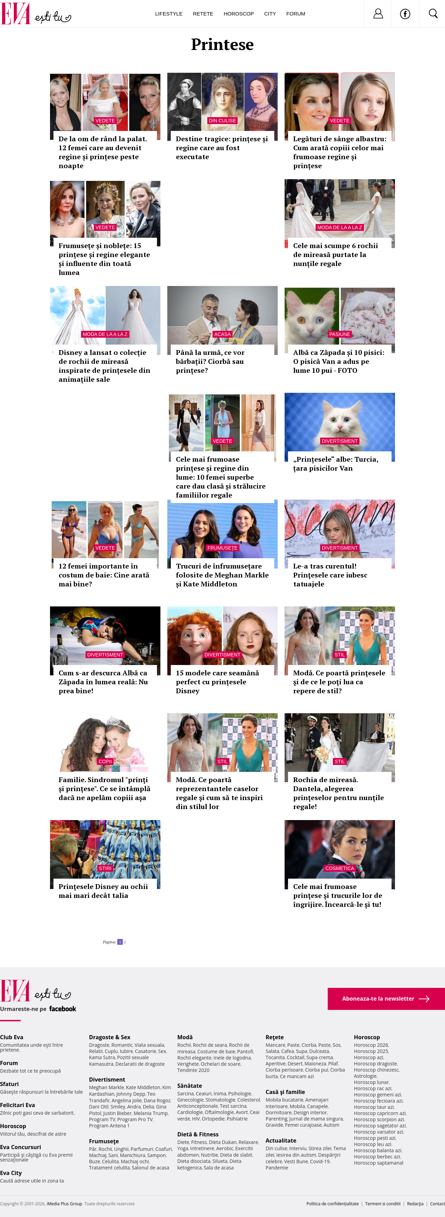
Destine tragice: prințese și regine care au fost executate (222, 147)
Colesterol (248, 1099)
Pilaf (333, 1063)
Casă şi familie (285, 1092)
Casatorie (145, 1051)
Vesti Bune (296, 1161)
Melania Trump (151, 1113)
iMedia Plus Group (64, 1204)
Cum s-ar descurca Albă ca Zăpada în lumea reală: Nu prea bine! (103, 681)
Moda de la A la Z (339, 227)
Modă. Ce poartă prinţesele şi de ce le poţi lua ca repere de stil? (339, 681)
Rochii (105, 1149)
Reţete (275, 1037)
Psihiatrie (237, 1118)
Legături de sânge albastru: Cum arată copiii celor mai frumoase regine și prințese (339, 152)
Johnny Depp (130, 1094)
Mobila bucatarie (285, 1099)
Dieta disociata (193, 1161)
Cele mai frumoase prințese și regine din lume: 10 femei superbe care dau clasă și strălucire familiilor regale (221, 477)
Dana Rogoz (157, 1100)
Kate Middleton (143, 1087)
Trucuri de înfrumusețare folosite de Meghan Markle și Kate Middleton (222, 575)
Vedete (105, 120)
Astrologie (365, 1076)
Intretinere (202, 1148)
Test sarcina (233, 1106)
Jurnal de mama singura (316, 1118)
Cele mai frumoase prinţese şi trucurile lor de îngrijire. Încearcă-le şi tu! (337, 895)
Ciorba (308, 1045)
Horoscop (239, 14)
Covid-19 (320, 1161)
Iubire (126, 1051)
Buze (94, 1161)
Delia (148, 1106)
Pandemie (277, 1167)
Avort (242, 1112)
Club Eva (11, 1037)
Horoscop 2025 (371, 1051)
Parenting (276, 1118)
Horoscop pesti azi (374, 1138)
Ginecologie (190, 1099)
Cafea (287, 1051)
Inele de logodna (232, 1057)
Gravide (274, 1125)
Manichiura (132, 1155)
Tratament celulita (109, 1167)
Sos (336, 1045)
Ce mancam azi (297, 1076)
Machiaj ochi (135, 1161)
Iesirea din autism (296, 1155)
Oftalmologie (219, 1112)
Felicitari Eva (17, 1105)
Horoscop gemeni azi (377, 1094)
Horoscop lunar (371, 1082)
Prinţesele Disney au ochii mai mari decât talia (103, 891)
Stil (340, 654)
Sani (113, 1155)
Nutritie (209, 1155)
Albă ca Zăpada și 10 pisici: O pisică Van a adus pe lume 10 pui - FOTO (338, 361)
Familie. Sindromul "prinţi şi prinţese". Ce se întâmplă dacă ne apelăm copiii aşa (104, 788)
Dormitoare (279, 1112)
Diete (183, 1142)
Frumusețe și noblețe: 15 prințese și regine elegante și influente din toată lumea (104, 259)
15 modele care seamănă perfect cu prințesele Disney (217, 681)
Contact (437, 1204)
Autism (331, 1125)
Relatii (96, 1051)
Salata (272, 1051)
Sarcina (185, 1093)
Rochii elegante (194, 1057)
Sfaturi (9, 1084)
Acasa (222, 334)
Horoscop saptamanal (378, 1162)
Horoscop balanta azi (377, 1150)
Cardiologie (190, 1112)
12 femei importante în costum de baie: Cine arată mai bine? (104, 575)
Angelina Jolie (127, 1100)
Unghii (121, 1149)
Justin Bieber (117, 1113)
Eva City (11, 1173)
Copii (105, 761)
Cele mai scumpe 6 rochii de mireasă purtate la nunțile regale (335, 254)
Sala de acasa (219, 1167)
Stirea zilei (319, 1148)
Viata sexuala (149, 1045)
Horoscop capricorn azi (380, 1113)
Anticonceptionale (197, 1106)
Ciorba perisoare (284, 1069)
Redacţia (415, 1204)
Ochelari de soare (220, 1064)
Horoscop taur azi (374, 1107)
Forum (295, 14)
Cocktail (295, 1057)
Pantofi (245, 1051)
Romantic (122, 1045)
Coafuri (163, 1149)
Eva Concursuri (20, 1147)
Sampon (156, 1155)
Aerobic (225, 1148)
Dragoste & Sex (109, 1037)
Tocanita (275, 1057)
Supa (301, 1051)
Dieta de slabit (236, 1155)
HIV (196, 1118)
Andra (134, 1106)
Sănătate (189, 1086)
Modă (185, 1037)
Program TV (102, 1119)
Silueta (220, 1161)
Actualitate (281, 1140)
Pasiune (339, 334)
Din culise (222, 120)
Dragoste (99, 1045)
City (270, 14)
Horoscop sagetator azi (380, 1125)
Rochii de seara (210, 1045)
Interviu (298, 1148)
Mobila (297, 1106)
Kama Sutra (102, 1057)
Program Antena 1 (109, 1125)
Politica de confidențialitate (333, 1204)
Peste (324, 1045)
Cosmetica (339, 868)
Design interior (310, 1112)
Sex (162, 1051)
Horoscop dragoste (375, 1063)
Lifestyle (168, 14)
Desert (295, 1063)
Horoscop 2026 (371, 1045)
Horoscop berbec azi (377, 1156)
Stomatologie (220, 1099)
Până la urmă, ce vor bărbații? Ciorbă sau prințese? (210, 361)
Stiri (105, 868)
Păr (93, 1149)
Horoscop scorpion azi (379, 1119)
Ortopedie (213, 1118)
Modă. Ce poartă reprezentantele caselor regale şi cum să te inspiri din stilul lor (219, 793)
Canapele (317, 1106)
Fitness (199, 1142)
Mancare (275, 1045)
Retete (203, 14)
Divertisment (340, 441)
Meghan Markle (106, 1087)
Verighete (188, 1064)
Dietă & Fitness (198, 1134)
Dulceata (319, 1051)
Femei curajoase (303, 1125)
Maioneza (315, 1063)
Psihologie (239, 1093)
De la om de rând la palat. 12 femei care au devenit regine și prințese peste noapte (103, 152)
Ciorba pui (316, 1069)
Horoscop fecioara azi (378, 1100)
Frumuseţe (222, 548)
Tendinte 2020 (193, 1070)
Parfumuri (142, 1149)
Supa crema (319, 1057)
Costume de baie (216, 1051)
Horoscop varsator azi (378, 1131)
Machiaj (98, 1155)
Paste (293, 1045)
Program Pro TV (135, 1119)
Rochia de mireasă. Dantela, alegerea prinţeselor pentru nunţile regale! (338, 793)
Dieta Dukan (222, 1142)
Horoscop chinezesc (376, 1069)
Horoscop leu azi (372, 1144)
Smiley (117, 1106)
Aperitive (276, 1063)
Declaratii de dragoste (140, 1064)
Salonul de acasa (150, 1167)
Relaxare (248, 1142)
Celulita (110, 1161)
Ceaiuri (204, 1093)
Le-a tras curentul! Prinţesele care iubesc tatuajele (330, 575)
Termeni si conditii (383, 1204)
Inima (220, 1093)
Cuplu (111, 1051)
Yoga (182, 1148)
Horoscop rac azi (373, 1088)
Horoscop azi (368, 1057)
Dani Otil (99, 1106)
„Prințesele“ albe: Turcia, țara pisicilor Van (335, 463)
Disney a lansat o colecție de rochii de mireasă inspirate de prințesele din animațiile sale (104, 366)
